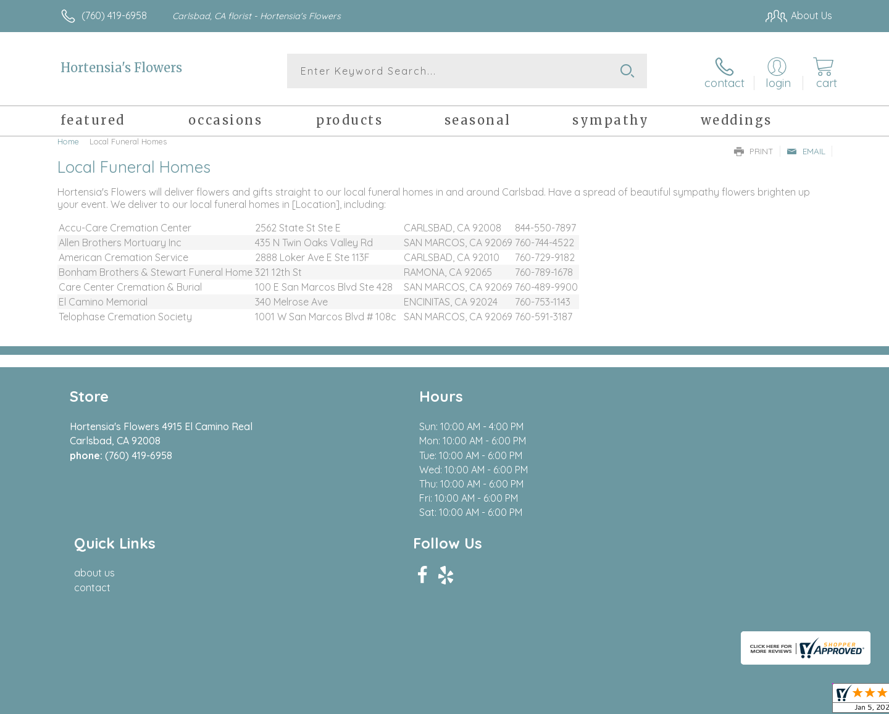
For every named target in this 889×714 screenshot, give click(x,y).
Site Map (799, 701)
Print (754, 148)
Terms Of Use (562, 701)
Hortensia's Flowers (121, 67)
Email (806, 148)
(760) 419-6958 (114, 15)
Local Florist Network (723, 701)
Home (68, 139)
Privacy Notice (634, 701)
